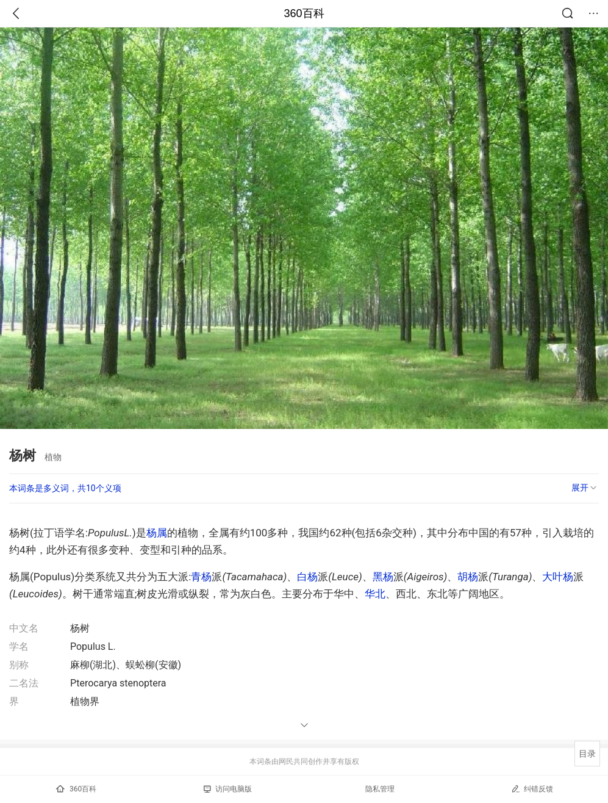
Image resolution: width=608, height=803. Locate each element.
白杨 (307, 577)
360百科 (304, 13)
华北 (375, 594)
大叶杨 (557, 577)
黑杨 (383, 577)
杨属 (156, 533)
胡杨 (467, 577)
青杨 (201, 577)
